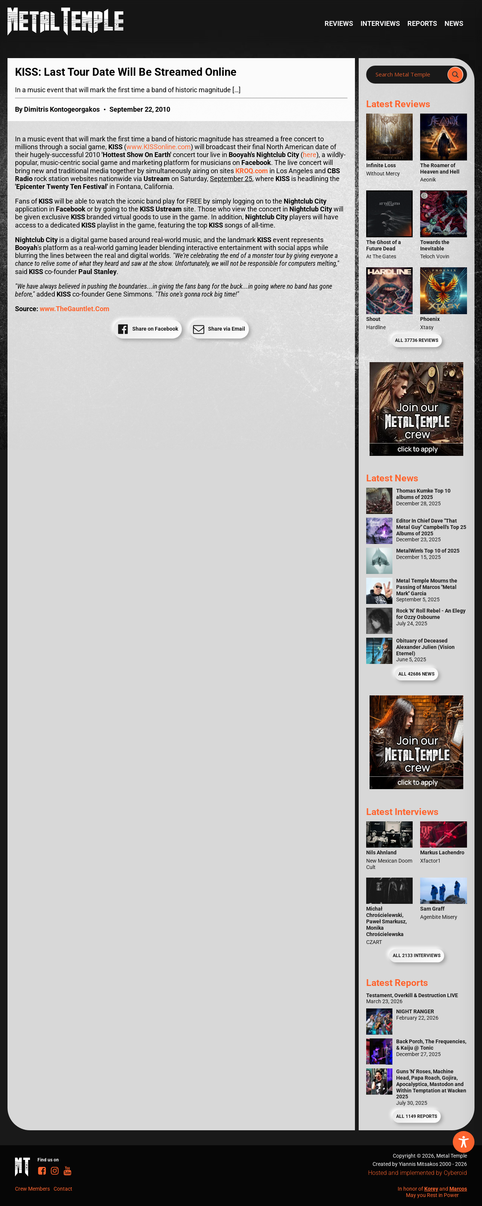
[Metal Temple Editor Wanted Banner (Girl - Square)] (416, 453)
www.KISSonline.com (158, 147)
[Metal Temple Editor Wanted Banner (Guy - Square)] (416, 787)
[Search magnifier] (455, 74)
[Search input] (409, 74)
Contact (63, 1189)
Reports (422, 23)
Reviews (339, 23)
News (454, 23)
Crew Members (32, 1189)
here (309, 155)
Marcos (458, 1189)
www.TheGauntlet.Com (74, 309)
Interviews (380, 23)
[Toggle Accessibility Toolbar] (463, 1142)
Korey (431, 1189)
